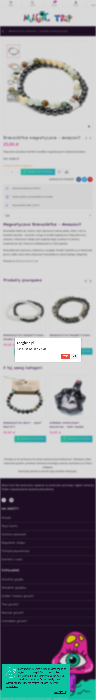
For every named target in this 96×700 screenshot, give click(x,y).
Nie (74, 356)
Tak (66, 356)
